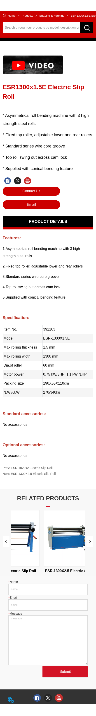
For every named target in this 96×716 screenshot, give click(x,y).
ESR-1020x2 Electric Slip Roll (31, 468)
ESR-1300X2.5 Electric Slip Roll (33, 474)
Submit (65, 671)
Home (11, 15)
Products (27, 15)
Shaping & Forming (51, 15)
